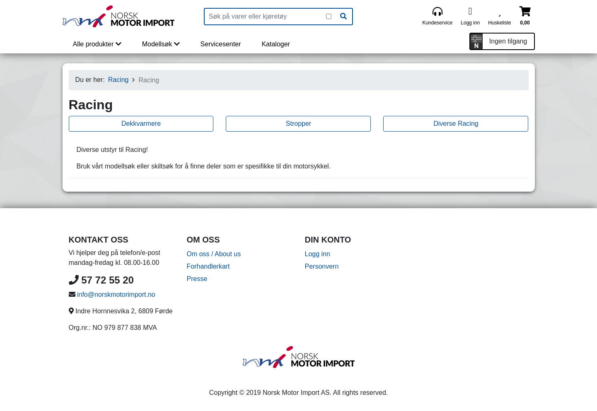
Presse (197, 278)
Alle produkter (97, 44)
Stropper (298, 123)
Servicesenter (221, 44)
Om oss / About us (214, 253)
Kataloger (275, 44)
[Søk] (343, 16)
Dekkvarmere (141, 123)
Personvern (322, 266)
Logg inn (317, 253)
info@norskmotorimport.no (116, 294)
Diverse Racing (455, 123)
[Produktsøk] (265, 16)
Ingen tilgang (508, 41)
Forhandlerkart (208, 266)
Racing (118, 79)
